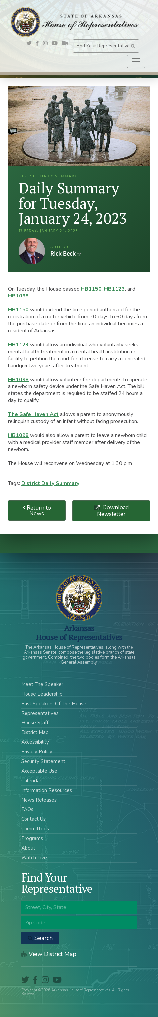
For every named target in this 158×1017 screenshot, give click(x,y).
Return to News (37, 510)
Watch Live (34, 857)
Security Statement (43, 761)
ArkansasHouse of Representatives (79, 632)
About (28, 848)
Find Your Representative (106, 46)
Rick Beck (32, 251)
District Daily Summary (50, 483)
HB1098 (18, 295)
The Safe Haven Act (33, 414)
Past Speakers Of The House (53, 703)
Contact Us (33, 819)
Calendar (31, 780)
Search (40, 938)
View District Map (48, 954)
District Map (35, 732)
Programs (32, 838)
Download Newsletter (113, 511)
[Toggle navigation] (136, 61)
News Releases (39, 800)
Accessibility (35, 742)
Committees (35, 828)
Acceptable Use (39, 771)
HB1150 (90, 289)
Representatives (40, 713)
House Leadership (42, 694)
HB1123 (114, 289)
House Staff (34, 723)
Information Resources (46, 790)
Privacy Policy (36, 751)
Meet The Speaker (42, 684)
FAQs (27, 809)
